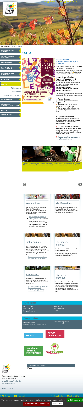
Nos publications (29, 311)
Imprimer (53, 1)
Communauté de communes (7, 50)
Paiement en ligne (29, 322)
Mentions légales (57, 396)
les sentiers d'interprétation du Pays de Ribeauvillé (38, 287)
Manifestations (64, 203)
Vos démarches (59, 326)
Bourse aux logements (61, 322)
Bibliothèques (16, 88)
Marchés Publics (28, 307)
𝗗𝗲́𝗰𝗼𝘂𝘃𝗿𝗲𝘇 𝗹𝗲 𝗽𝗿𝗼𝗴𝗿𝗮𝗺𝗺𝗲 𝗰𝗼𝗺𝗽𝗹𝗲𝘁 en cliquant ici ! (68, 138)
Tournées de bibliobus (62, 243)
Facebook (21, 396)
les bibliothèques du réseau (37, 258)
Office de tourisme (55, 334)
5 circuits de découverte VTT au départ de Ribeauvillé (37, 290)
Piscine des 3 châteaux (12, 95)
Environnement (7, 62)
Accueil (12, 46)
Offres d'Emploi (28, 309)
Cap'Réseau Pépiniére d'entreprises (33, 350)
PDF (61, 1)
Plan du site (70, 1)
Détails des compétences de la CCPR (10, 104)
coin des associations (36, 218)
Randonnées (16, 92)
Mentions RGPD (73, 396)
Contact (56, 310)
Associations (6, 115)
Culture (19, 46)
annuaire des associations (37, 217)
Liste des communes (37, 365)
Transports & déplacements (6, 67)
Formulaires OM (59, 324)
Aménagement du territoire (7, 74)
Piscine (30, 335)
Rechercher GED (7, 99)
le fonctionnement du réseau (37, 257)
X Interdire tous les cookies (37, 404)
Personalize (57, 404)
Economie (5, 79)
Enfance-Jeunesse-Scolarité (8, 57)
